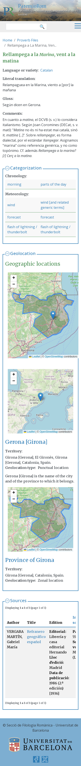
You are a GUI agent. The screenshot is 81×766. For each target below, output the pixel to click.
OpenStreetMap (54, 356)
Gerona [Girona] (26, 442)
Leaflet (34, 356)
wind (11, 205)
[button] (53, 315)
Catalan (46, 70)
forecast (14, 217)
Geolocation (23, 253)
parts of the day (53, 184)
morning (14, 184)
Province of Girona (29, 560)
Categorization (26, 168)
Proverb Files (27, 40)
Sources (18, 600)
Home (7, 40)
